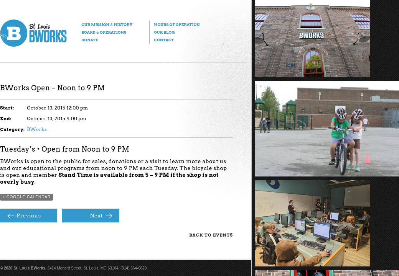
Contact (164, 40)
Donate (89, 40)
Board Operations (103, 32)
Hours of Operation (177, 24)
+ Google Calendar (26, 197)
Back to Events (211, 235)
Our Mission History (106, 24)
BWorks (37, 129)
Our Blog (164, 32)
